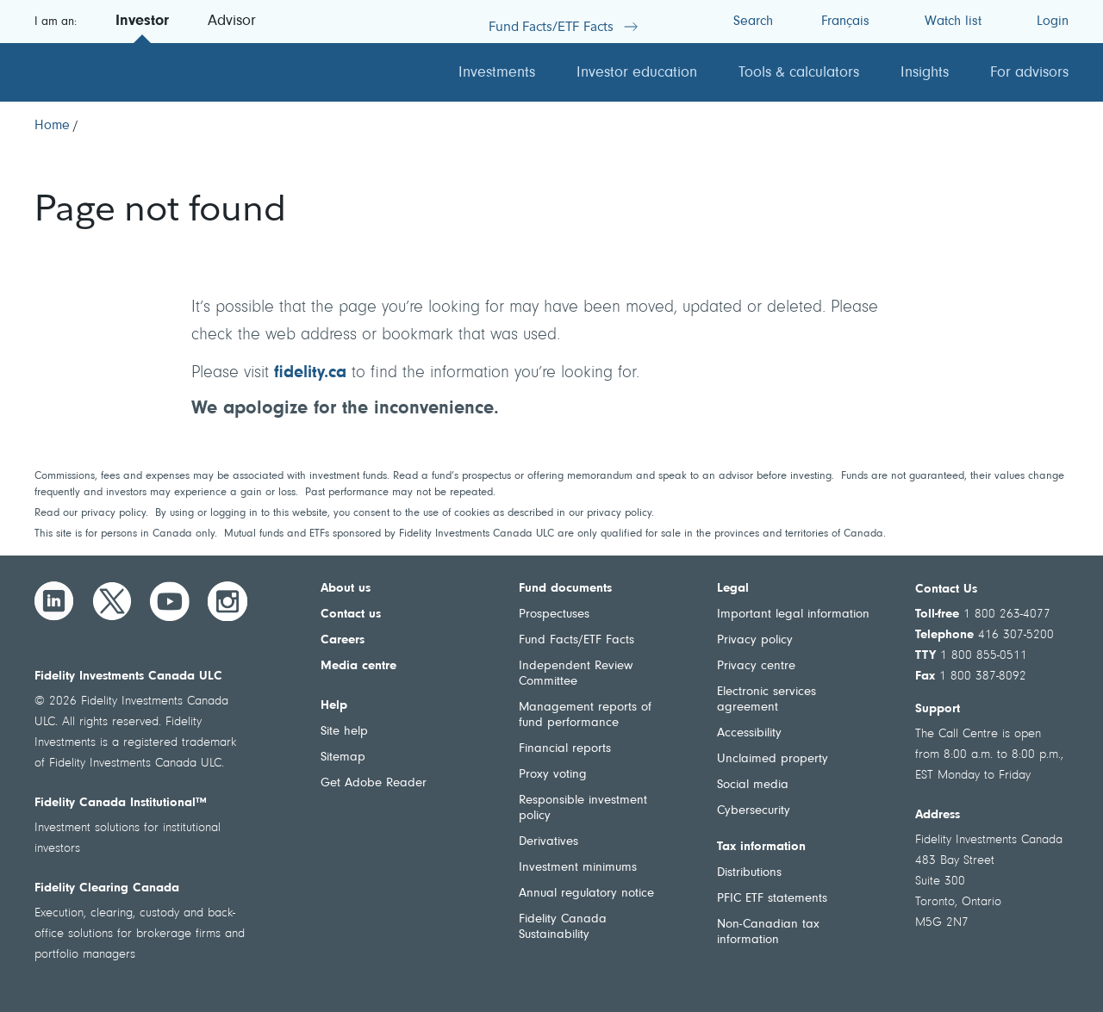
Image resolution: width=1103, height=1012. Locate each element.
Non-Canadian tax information (768, 932)
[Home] (52, 125)
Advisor (232, 21)
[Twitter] (112, 601)
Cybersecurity (753, 810)
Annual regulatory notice (586, 893)
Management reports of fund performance (585, 715)
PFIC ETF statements (772, 898)
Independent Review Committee (576, 674)
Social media (752, 785)
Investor (142, 21)
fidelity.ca (310, 373)
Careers (343, 640)
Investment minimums (578, 867)
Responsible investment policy (583, 808)
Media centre (358, 666)
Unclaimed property (772, 759)
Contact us (351, 614)
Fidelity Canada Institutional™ (120, 803)
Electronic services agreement (766, 700)
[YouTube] (170, 601)
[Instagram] (227, 601)
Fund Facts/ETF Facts (576, 640)
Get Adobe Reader (374, 783)
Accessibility (749, 733)
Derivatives (548, 841)
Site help (344, 731)
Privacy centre (756, 666)
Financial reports (565, 748)
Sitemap (343, 757)
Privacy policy (755, 640)
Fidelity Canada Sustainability (563, 927)
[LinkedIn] (54, 601)
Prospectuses (554, 614)
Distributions (749, 872)
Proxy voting (553, 774)
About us (346, 588)
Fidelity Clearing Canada (106, 888)
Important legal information (793, 614)
